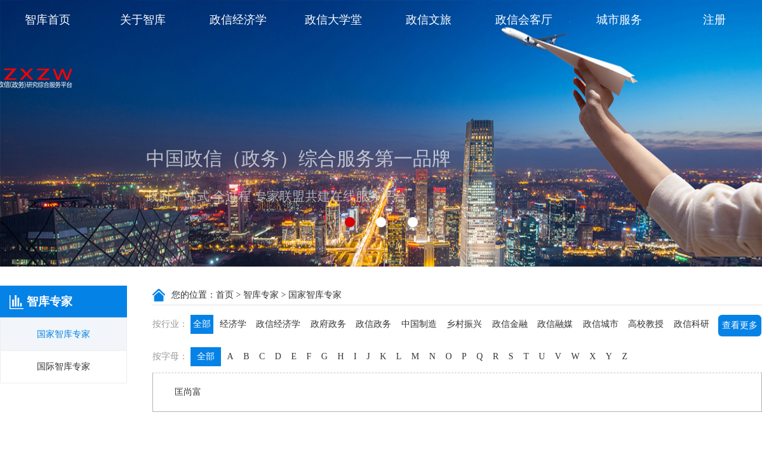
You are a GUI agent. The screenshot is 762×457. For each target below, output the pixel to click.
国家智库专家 (63, 334)
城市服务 (619, 19)
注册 (714, 19)
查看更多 (740, 325)
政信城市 (600, 324)
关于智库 (143, 19)
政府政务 (328, 324)
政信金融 (510, 324)
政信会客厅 (523, 19)
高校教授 (646, 324)
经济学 (233, 324)
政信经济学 (238, 19)
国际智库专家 (63, 366)
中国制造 (419, 324)
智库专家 (261, 295)
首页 (225, 295)
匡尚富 (188, 392)
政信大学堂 (333, 19)
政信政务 (373, 324)
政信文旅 (428, 19)
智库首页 (47, 19)
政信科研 (691, 324)
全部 (202, 324)
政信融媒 (555, 324)
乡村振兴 (464, 324)
